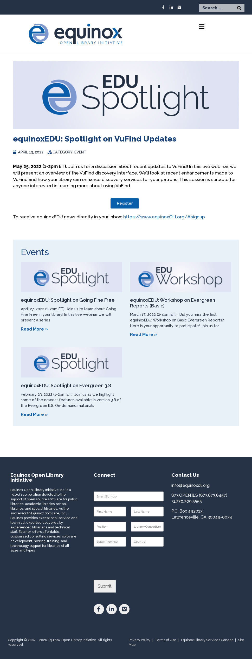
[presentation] (133, 571)
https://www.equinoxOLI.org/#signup (164, 216)
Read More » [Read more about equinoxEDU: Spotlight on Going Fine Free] (34, 329)
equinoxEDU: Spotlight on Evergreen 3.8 (66, 385)
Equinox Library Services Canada (207, 640)
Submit (105, 586)
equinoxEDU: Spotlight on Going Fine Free (68, 300)
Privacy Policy (139, 640)
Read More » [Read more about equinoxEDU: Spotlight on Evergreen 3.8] (34, 414)
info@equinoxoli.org (190, 485)
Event (80, 152)
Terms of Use (165, 640)
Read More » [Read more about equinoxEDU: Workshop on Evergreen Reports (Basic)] (143, 334)
